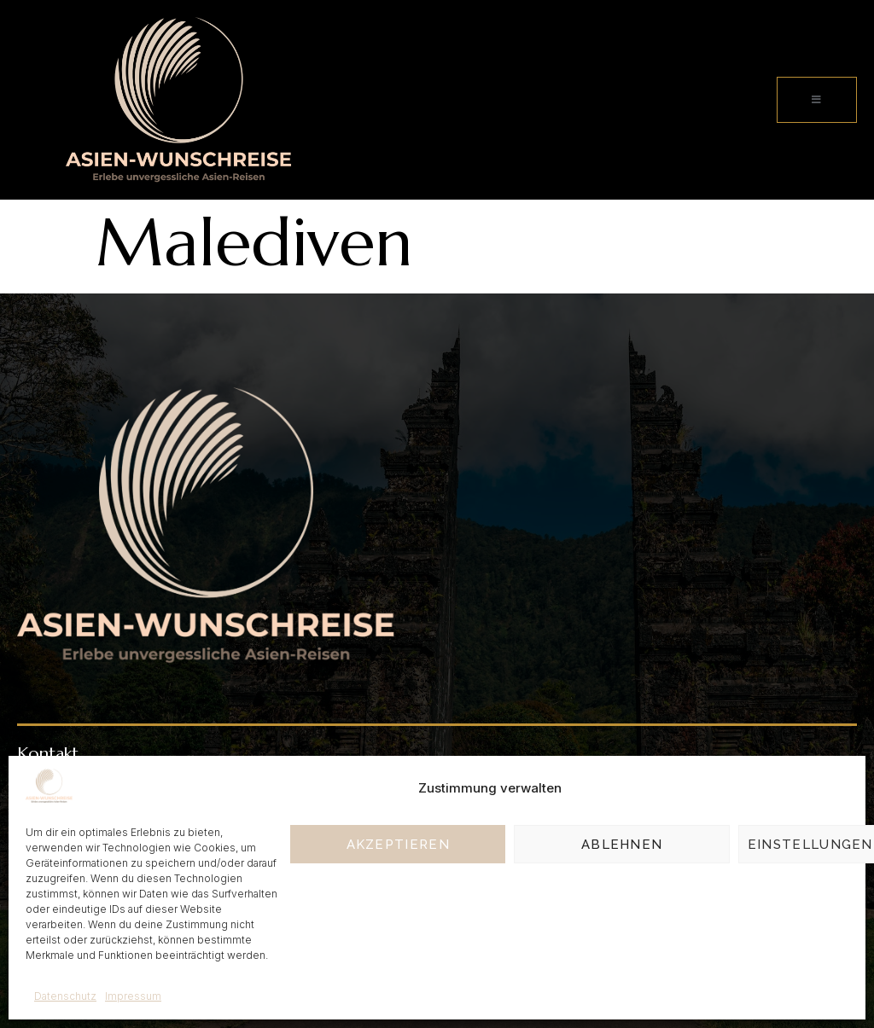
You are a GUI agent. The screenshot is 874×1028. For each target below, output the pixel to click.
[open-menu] (817, 100)
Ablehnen (621, 844)
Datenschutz (65, 996)
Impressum (133, 996)
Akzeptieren (398, 844)
